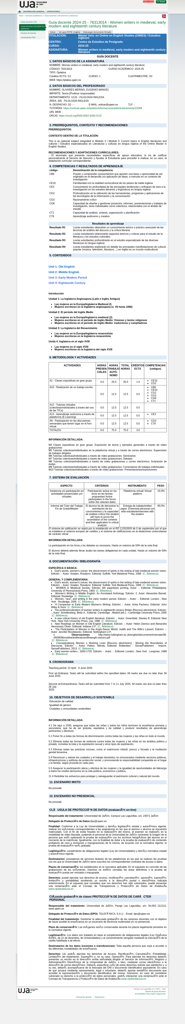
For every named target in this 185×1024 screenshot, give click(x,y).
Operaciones (53, 11)
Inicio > (22, 16)
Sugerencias (161, 994)
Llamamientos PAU (28, 37)
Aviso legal (150, 994)
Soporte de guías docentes (155, 991)
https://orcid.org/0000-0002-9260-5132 (80, 115)
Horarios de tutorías (28, 33)
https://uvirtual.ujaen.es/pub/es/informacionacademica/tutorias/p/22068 (102, 108)
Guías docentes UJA (29, 22)
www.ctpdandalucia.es (61, 889)
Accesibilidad (140, 994)
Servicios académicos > (34, 16)
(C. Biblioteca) (150, 573)
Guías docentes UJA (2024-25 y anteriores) (33, 27)
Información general (34, 11)
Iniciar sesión (148, 2)
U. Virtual (161, 2)
